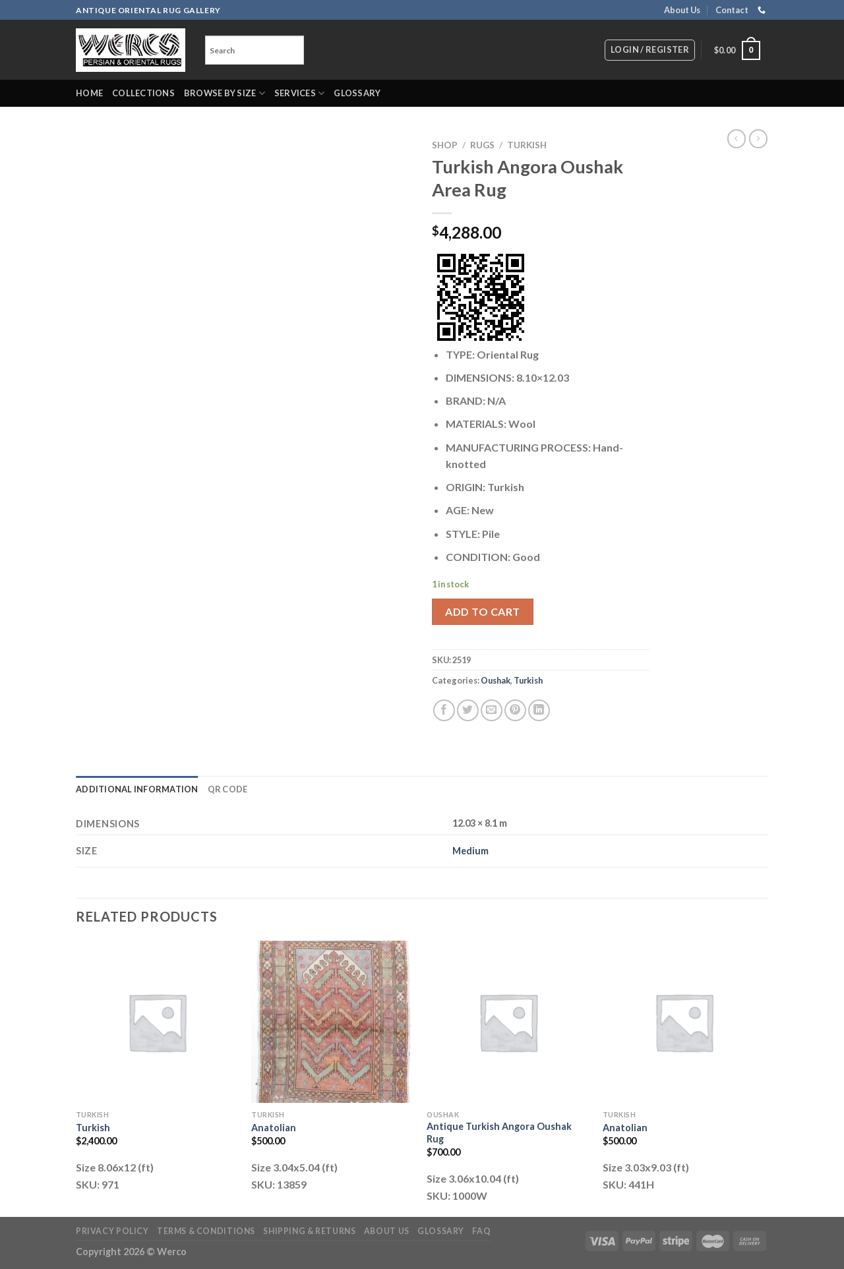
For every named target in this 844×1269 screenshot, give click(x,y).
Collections (143, 93)
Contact (731, 10)
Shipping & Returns (309, 1231)
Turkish (527, 145)
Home (89, 93)
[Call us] (762, 10)
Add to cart (482, 611)
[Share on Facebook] (444, 710)
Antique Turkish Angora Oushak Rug (499, 1132)
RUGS (482, 145)
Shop (445, 145)
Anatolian (273, 1127)
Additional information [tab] (137, 789)
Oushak (495, 680)
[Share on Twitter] (468, 710)
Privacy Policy (112, 1231)
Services (299, 93)
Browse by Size (224, 93)
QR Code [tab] (228, 789)
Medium (470, 850)
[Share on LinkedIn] (539, 710)
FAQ (481, 1231)
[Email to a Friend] (491, 710)
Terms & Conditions (206, 1231)
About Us (682, 10)
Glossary (357, 93)
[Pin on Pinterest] (515, 710)
